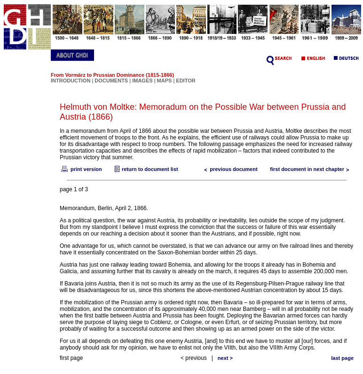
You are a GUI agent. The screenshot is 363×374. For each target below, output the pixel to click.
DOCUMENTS (111, 80)
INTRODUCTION (70, 80)
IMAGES (142, 80)
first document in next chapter (312, 169)
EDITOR (185, 80)
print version (81, 169)
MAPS (164, 80)
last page (342, 358)
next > (225, 358)
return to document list (145, 169)
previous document (228, 169)
